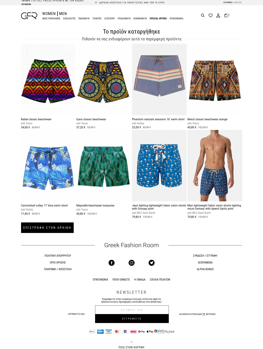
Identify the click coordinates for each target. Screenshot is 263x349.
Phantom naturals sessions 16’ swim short (158, 119)
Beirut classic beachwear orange (207, 119)
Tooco (28, 123)
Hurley (140, 123)
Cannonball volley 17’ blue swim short (44, 205)
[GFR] (29, 16)
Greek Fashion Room (131, 245)
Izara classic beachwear (91, 119)
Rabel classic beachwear (36, 119)
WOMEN (49, 13)
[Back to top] (131, 342)
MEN (63, 13)
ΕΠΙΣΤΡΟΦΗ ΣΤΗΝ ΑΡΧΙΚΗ (47, 227)
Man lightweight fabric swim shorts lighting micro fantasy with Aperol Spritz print (214, 207)
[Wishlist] (211, 15)
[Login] (218, 16)
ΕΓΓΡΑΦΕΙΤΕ (132, 318)
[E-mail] (132, 309)
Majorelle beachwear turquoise (95, 205)
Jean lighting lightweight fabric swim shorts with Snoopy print (159, 207)
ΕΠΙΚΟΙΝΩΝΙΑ (176, 18)
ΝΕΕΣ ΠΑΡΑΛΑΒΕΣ (51, 18)
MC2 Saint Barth (145, 213)
